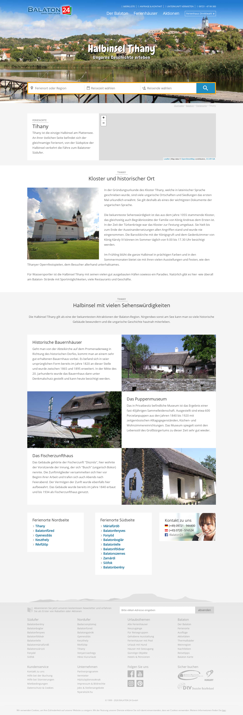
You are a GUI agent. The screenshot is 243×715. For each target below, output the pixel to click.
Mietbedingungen (37, 683)
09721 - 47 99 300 (206, 6)
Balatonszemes (114, 553)
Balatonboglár (113, 540)
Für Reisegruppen (138, 632)
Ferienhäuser (145, 13)
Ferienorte (201, 105)
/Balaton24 (176, 534)
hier (224, 710)
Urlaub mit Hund (137, 644)
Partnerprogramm (87, 671)
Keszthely (42, 540)
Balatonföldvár (35, 636)
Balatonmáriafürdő (38, 644)
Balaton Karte (185, 656)
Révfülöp (41, 544)
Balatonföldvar (114, 549)
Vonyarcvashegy (86, 653)
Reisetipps (184, 653)
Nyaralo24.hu (85, 692)
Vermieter (83, 675)
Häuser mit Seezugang (140, 648)
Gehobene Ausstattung (141, 636)
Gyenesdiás (43, 535)
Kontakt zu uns (35, 671)
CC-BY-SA (210, 159)
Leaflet (167, 159)
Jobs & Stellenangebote (90, 687)
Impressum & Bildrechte (91, 683)
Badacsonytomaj (86, 624)
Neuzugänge (135, 628)
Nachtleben (184, 648)
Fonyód (108, 535)
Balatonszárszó (36, 648)
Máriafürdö (111, 526)
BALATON (123, 700)
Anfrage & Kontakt (150, 6)
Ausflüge (183, 632)
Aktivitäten (184, 636)
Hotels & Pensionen (139, 656)
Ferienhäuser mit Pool (140, 640)
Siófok (107, 563)
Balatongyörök (85, 632)
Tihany (40, 526)
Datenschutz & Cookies (40, 687)
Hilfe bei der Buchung (39, 675)
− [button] (103, 123)
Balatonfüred (44, 531)
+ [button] (103, 118)
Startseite (179, 105)
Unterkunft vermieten (179, 6)
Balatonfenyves (114, 531)
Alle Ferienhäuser (138, 624)
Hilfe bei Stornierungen (40, 679)
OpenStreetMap (188, 159)
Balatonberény (113, 567)
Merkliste (128, 6)
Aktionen (171, 13)
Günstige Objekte (137, 653)
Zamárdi (109, 558)
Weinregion (184, 644)
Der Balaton (117, 13)
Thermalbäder (186, 640)
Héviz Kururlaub (86, 656)
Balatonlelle (111, 544)
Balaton (190, 105)
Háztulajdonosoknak (88, 679)
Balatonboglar (35, 628)
